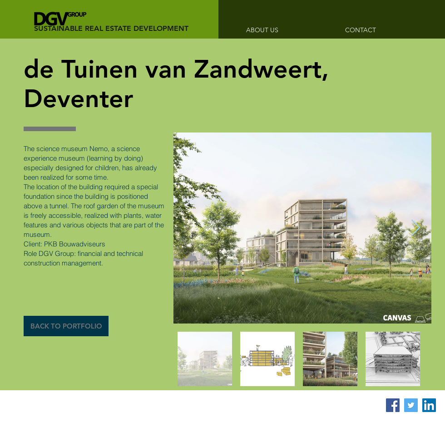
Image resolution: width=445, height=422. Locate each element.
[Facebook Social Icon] (393, 405)
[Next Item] (415, 228)
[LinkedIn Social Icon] (429, 405)
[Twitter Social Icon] (411, 405)
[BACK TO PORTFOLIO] (66, 326)
